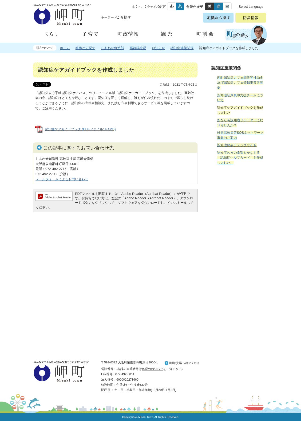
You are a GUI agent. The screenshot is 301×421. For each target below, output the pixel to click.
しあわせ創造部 (112, 48)
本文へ (137, 6)
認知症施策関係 (182, 48)
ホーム (65, 48)
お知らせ (158, 48)
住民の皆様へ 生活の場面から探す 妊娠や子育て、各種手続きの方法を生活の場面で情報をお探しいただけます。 (238, 219)
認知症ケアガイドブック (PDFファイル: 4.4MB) (80, 129)
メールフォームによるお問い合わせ (62, 179)
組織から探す (85, 48)
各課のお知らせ (152, 369)
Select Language (251, 6)
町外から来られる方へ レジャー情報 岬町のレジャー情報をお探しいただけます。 (238, 288)
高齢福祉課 (138, 48)
